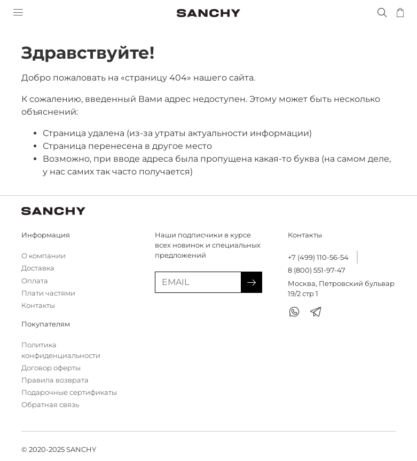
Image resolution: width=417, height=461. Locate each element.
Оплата (34, 281)
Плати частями (48, 293)
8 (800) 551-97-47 (316, 270)
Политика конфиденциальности (60, 350)
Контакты (38, 305)
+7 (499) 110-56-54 (318, 257)
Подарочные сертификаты (69, 392)
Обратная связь (50, 405)
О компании (43, 256)
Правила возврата (55, 380)
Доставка (37, 268)
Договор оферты (51, 368)
